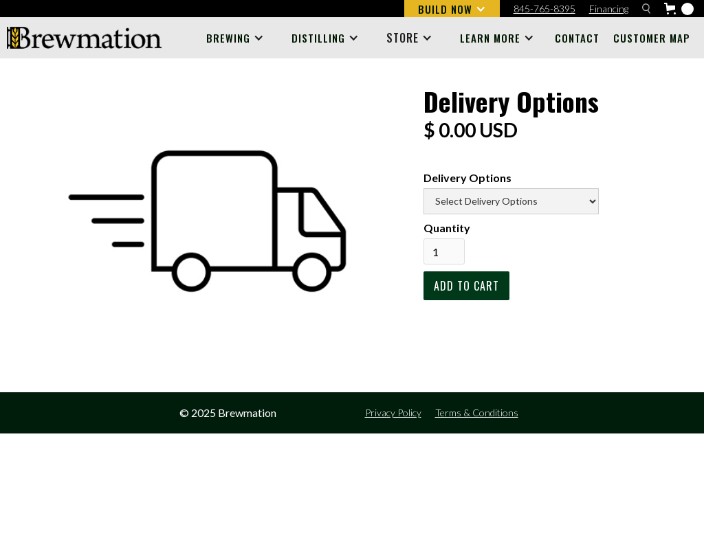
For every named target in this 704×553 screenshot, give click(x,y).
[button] (452, 8)
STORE (402, 38)
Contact (577, 37)
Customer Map (651, 37)
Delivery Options (468, 177)
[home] (84, 38)
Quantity (447, 227)
